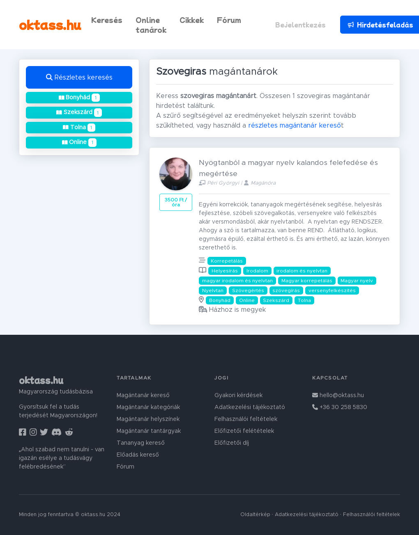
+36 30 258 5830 (339, 407)
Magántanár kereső (143, 395)
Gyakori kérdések (238, 395)
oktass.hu (50, 24)
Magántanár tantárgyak (149, 431)
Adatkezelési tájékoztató (249, 407)
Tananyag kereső (141, 443)
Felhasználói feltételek (245, 419)
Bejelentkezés (300, 25)
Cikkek (192, 20)
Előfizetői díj (231, 443)
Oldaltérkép (255, 514)
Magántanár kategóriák (148, 407)
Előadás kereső (138, 455)
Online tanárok (151, 24)
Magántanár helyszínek (148, 419)
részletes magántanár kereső (294, 125)
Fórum (229, 20)
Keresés (106, 20)
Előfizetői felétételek (244, 431)
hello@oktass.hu (338, 395)
